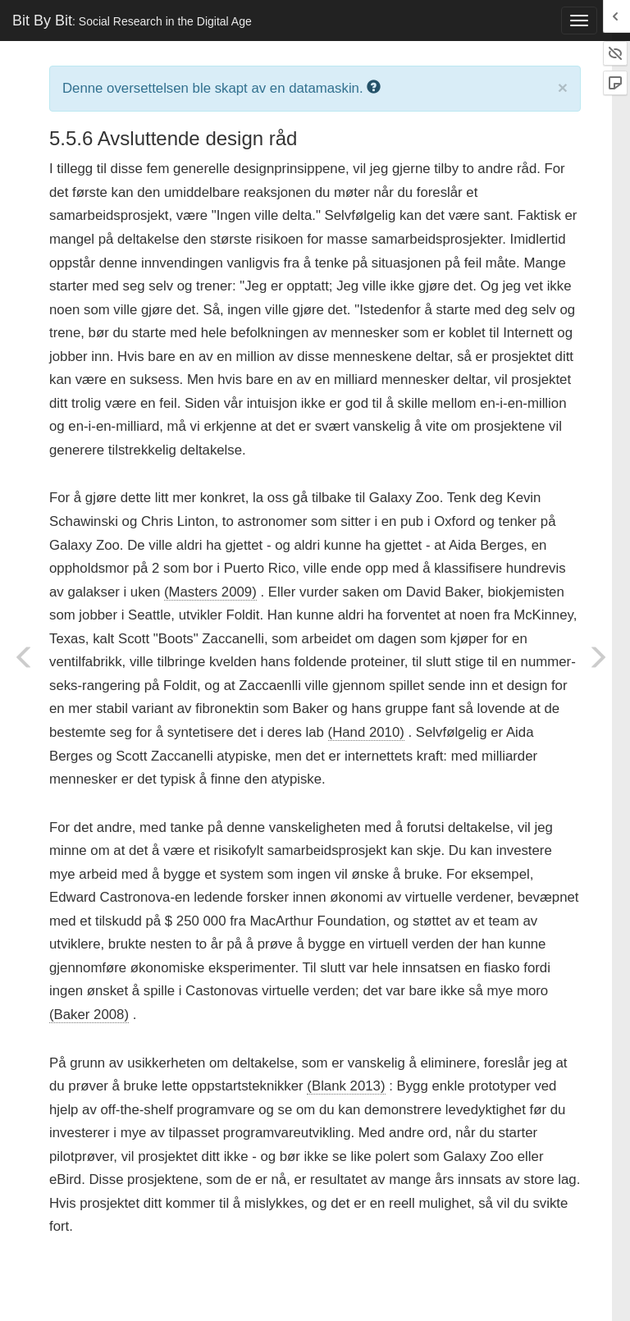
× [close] (563, 87)
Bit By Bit (132, 20)
